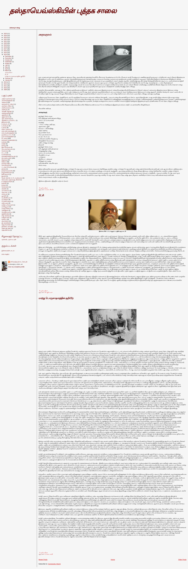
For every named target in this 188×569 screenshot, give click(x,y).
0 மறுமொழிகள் (43, 188)
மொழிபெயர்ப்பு (7, 212)
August (7, 63)
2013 (5, 82)
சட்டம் (4, 153)
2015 (5, 52)
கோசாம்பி (5, 151)
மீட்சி (41, 195)
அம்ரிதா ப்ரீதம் (6, 106)
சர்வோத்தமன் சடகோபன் (18, 262)
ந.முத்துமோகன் (7, 181)
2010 (5, 88)
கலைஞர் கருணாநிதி (8, 140)
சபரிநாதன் (5, 154)
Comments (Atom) (54, 564)
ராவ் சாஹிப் (5, 254)
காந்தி (51, 554)
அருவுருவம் (44, 34)
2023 (5, 37)
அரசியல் (4, 109)
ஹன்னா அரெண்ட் (8, 226)
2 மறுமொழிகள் (43, 552)
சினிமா (4, 162)
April (6, 69)
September (8, 61)
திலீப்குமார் (5, 174)
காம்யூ (4, 145)
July (6, 65)
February (8, 78)
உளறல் (4, 127)
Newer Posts (42, 559)
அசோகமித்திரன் (7, 100)
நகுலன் (4, 183)
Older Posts (182, 559)
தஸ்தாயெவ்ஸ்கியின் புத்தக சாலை (62, 11)
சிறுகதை (4, 160)
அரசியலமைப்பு (7, 108)
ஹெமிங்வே (6, 230)
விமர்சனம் (5, 221)
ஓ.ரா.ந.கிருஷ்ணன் (8, 136)
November (8, 58)
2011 (5, 86)
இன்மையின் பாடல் (8, 251)
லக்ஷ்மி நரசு (5, 217)
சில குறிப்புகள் (49, 292)
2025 (5, 33)
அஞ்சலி (4, 102)
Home (113, 559)
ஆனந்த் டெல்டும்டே (8, 120)
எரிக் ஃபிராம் (6, 129)
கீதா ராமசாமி (6, 147)
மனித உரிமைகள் (7, 205)
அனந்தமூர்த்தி (6, 113)
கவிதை (4, 142)
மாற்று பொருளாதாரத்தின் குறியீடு (55, 298)
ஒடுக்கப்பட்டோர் (7, 135)
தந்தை (4, 169)
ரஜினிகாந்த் (5, 214)
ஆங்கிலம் (5, 115)
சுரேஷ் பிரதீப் (6, 163)
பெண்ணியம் (6, 198)
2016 (5, 50)
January (7, 80)
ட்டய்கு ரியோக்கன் (8, 167)
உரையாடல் (5, 124)
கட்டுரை (47, 189)
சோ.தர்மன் (5, 165)
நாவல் (4, 185)
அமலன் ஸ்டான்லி (8, 104)
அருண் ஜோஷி (7, 111)
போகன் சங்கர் (6, 201)
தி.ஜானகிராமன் (7, 172)
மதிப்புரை (5, 203)
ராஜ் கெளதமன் (7, 215)
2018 (5, 47)
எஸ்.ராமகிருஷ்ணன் (8, 133)
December (8, 56)
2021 (5, 41)
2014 (5, 54)
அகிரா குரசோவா (7, 99)
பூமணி (4, 196)
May (6, 67)
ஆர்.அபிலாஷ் (6, 118)
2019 (5, 45)
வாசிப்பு (4, 219)
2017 (5, 49)
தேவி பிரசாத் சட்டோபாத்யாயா (12, 178)
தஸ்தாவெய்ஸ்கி (7, 171)
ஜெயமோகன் (6, 224)
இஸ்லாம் (5, 122)
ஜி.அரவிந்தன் (6, 223)
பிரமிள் (52, 189)
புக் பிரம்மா (5, 190)
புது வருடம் (5, 192)
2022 (5, 39)
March (7, 70)
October (7, 60)
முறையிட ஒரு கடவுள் (9, 239)
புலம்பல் (4, 194)
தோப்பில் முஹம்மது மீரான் (11, 180)
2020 (5, 43)
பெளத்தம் (5, 199)
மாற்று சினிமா (6, 208)
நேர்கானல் (5, 187)
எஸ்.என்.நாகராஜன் (8, 131)
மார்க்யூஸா (5, 206)
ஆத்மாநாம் (5, 117)
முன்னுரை (5, 210)
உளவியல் (5, 126)
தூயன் (4, 176)
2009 (5, 89)
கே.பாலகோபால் (7, 149)
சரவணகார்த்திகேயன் (8, 156)
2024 (5, 35)
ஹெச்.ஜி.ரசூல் (6, 228)
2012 (5, 84)
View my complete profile (16, 267)
